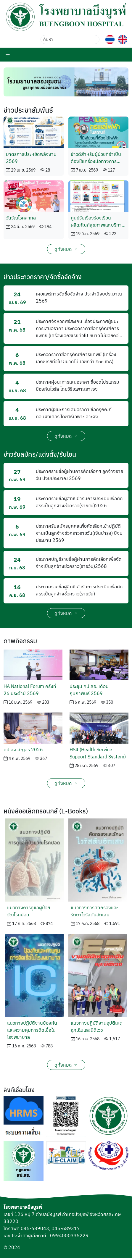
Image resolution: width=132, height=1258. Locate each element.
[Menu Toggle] (7, 54)
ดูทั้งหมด (66, 249)
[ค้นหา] (70, 39)
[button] (66, 17)
